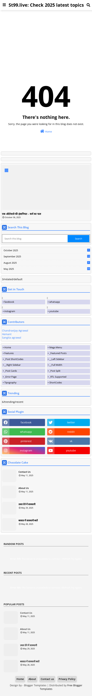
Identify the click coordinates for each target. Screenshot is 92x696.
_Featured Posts (58, 353)
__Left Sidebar (56, 359)
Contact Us (24, 471)
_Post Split (54, 370)
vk (71, 441)
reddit (71, 431)
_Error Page (10, 376)
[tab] (23, 347)
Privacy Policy (67, 679)
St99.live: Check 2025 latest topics (46, 5)
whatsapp (54, 301)
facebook (9, 301)
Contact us (47, 679)
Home (46, 131)
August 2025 (47, 262)
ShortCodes (55, 382)
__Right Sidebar (12, 364)
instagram (9, 311)
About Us (23, 488)
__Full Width (55, 364)
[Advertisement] (46, 38)
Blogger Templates (35, 685)
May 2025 (47, 269)
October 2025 (47, 250)
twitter (71, 422)
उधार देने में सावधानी (26, 504)
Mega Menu (55, 347)
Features (9, 353)
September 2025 (47, 256)
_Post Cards (10, 370)
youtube (53, 311)
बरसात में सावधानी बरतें (28, 520)
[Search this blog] (35, 238)
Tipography (10, 382)
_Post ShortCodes (13, 359)
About (32, 679)
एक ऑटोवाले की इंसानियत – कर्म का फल (21, 214)
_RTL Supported (57, 376)
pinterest (26, 441)
